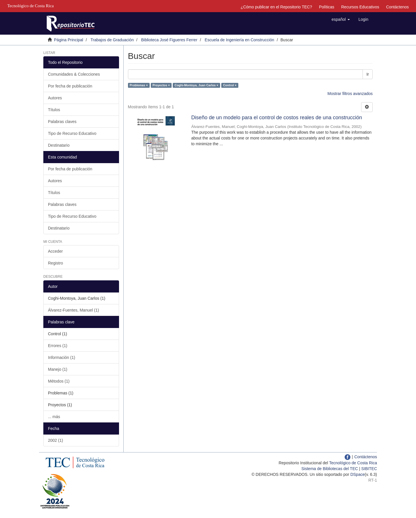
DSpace (357, 474)
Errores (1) (57, 345)
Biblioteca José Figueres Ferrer (169, 40)
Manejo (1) (57, 369)
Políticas (326, 7)
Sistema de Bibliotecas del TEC (329, 468)
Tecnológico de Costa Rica (353, 463)
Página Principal (68, 40)
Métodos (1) (59, 381)
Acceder (55, 251)
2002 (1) (55, 440)
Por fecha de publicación (70, 86)
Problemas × (139, 85)
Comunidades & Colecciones (74, 74)
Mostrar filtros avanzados (350, 93)
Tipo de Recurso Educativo (72, 133)
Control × (229, 85)
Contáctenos (397, 7)
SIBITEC (369, 468)
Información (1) (61, 357)
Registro (55, 263)
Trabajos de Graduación (112, 40)
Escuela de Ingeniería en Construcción (239, 40)
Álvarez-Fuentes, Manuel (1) (73, 310)
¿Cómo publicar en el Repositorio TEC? (276, 7)
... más (54, 416)
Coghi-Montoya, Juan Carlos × (196, 85)
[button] (340, 19)
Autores (55, 98)
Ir (367, 74)
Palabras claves (62, 121)
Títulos (54, 109)
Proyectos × (161, 85)
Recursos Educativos (360, 7)
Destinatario (59, 145)
